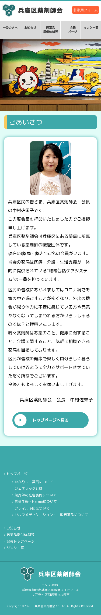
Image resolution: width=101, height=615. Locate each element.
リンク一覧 (90, 28)
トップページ (16, 473)
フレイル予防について (32, 508)
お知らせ (30, 28)
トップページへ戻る (50, 420)
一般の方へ (10, 28)
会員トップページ (20, 541)
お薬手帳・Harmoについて (36, 501)
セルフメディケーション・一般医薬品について (51, 514)
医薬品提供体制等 (50, 30)
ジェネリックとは (29, 488)
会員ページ (72, 30)
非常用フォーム (85, 10)
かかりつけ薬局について (34, 481)
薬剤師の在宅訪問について (36, 495)
